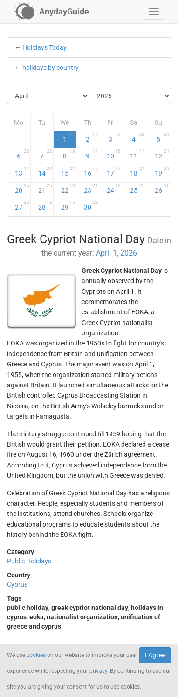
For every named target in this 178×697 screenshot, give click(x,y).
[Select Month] (48, 96)
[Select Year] (130, 96)
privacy (98, 671)
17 (114, 171)
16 (91, 171)
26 (162, 188)
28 (45, 205)
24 (114, 188)
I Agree (155, 655)
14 (45, 171)
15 (68, 171)
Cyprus (17, 584)
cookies (36, 655)
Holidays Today (44, 47)
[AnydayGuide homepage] (51, 11)
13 (22, 171)
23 (91, 188)
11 (137, 154)
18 (137, 171)
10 (114, 154)
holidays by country (50, 67)
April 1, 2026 (116, 253)
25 (137, 188)
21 (45, 188)
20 (22, 188)
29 (68, 205)
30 (91, 205)
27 (22, 205)
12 (162, 154)
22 (68, 188)
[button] (154, 12)
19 (162, 171)
